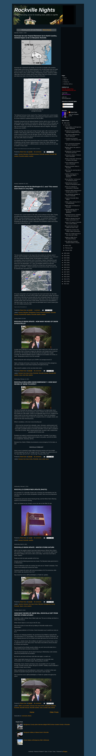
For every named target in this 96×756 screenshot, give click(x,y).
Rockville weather (23, 156)
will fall (53, 707)
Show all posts (47, 30)
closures (20, 604)
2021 (65, 262)
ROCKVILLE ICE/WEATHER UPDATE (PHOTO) (30, 489)
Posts (65, 104)
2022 (65, 260)
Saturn (21, 606)
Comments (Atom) (26, 715)
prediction (53, 705)
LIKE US (64, 97)
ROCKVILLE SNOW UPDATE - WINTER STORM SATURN (34, 547)
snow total (25, 375)
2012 (65, 283)
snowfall (45, 707)
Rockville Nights (34, 10)
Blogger (65, 751)
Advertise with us (67, 84)
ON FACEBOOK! (66, 98)
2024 (65, 255)
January (67, 250)
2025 (65, 253)
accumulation (25, 705)
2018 (65, 269)
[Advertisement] (36, 170)
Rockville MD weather (25, 314)
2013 (65, 281)
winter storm (45, 459)
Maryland (25, 154)
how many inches (28, 373)
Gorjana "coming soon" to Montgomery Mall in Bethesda (71, 175)
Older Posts (54, 712)
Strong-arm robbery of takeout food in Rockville (36, 732)
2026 (65, 123)
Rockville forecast (44, 154)
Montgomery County (34, 312)
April (66, 125)
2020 (65, 265)
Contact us (66, 81)
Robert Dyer (73, 112)
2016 (65, 274)
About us (65, 79)
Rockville (35, 373)
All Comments (67, 106)
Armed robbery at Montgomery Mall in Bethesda (36, 740)
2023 (65, 258)
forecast (20, 154)
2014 (65, 279)
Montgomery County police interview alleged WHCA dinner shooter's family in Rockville (46, 724)
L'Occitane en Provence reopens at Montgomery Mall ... (73, 140)
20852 (20, 705)
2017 (65, 272)
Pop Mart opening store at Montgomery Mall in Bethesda (72, 211)
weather (31, 156)
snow (20, 375)
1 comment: (37, 310)
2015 (65, 276)
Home (32, 712)
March (67, 245)
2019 (65, 267)
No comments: (38, 151)
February (67, 248)
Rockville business (34, 154)
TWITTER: (65, 93)
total (49, 707)
